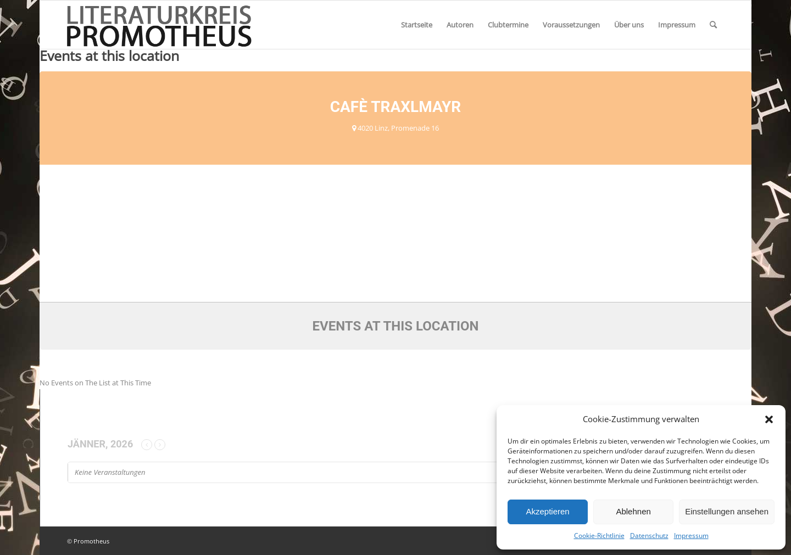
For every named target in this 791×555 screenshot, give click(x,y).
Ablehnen (633, 511)
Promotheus (91, 541)
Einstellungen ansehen (726, 511)
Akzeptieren (547, 511)
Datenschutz (649, 535)
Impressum (691, 535)
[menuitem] (416, 25)
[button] (769, 419)
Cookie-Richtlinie (599, 535)
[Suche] (713, 25)
